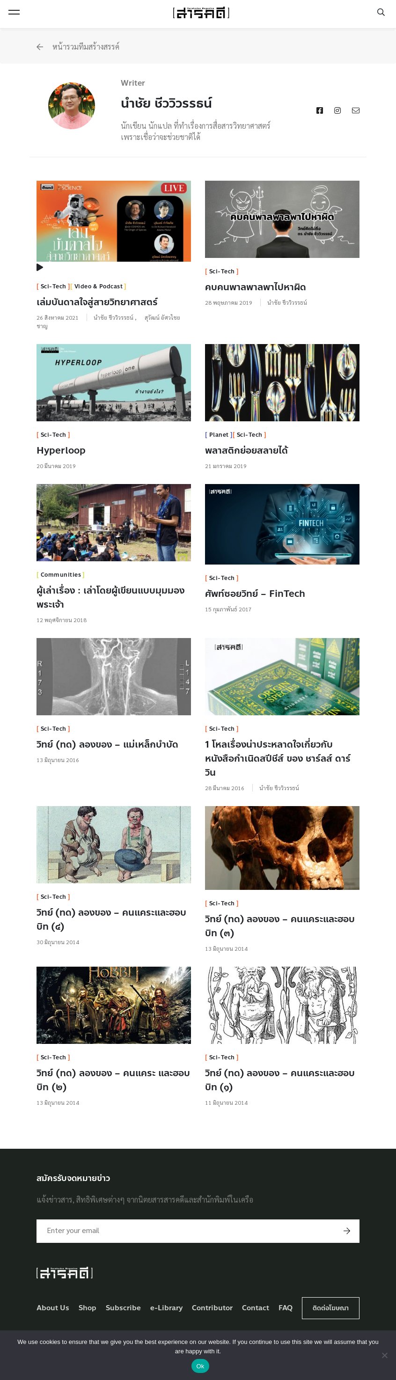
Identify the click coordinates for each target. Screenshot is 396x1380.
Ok (200, 1366)
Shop (87, 1308)
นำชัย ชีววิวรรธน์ (114, 317)
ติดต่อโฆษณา (331, 1308)
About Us (53, 1308)
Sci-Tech (53, 286)
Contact (255, 1308)
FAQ (286, 1308)
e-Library (166, 1308)
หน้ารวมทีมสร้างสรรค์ (78, 46)
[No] (384, 1355)
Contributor (212, 1308)
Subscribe (123, 1308)
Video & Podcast (98, 286)
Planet (219, 435)
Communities (61, 575)
